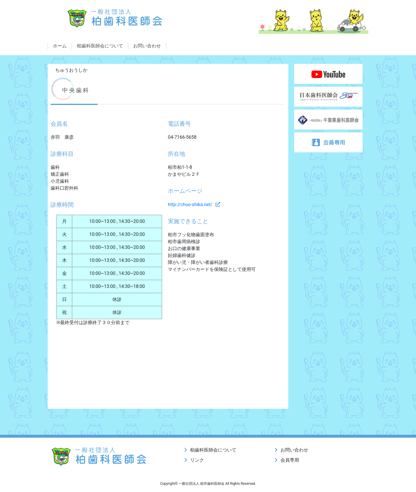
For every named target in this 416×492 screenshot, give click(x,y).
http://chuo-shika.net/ (190, 204)
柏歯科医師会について (100, 46)
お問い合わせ (147, 46)
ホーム (60, 46)
